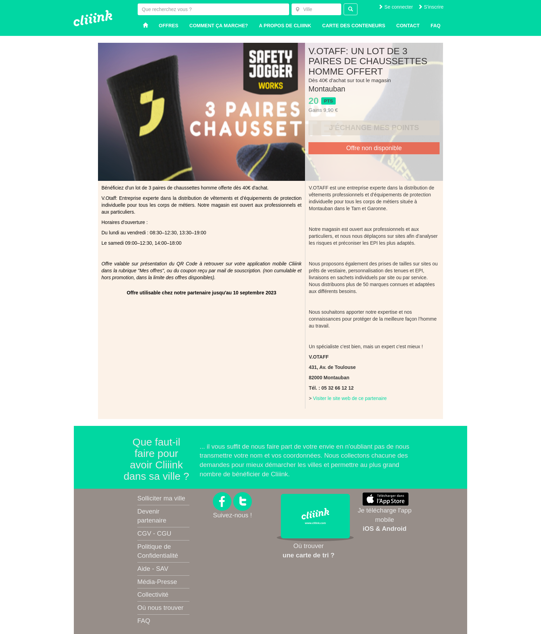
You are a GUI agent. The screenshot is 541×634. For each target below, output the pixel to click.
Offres (168, 25)
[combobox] (316, 9)
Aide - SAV (152, 568)
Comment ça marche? (218, 25)
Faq (436, 25)
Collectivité (152, 594)
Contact (408, 25)
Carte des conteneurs (353, 25)
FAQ (143, 620)
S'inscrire (431, 7)
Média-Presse (157, 581)
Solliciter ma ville (161, 498)
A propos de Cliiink (285, 25)
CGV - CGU (154, 533)
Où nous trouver (160, 607)
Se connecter (395, 7)
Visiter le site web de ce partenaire (350, 398)
